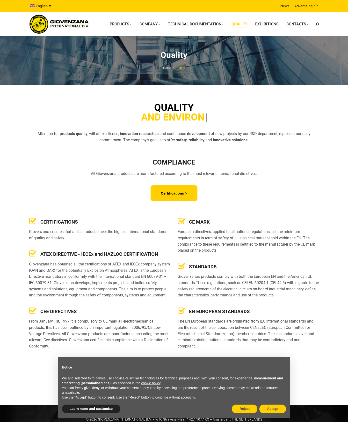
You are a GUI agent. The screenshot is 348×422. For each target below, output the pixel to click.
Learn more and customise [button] (91, 409)
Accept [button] (272, 409)
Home (167, 68)
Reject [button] (244, 409)
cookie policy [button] (150, 383)
